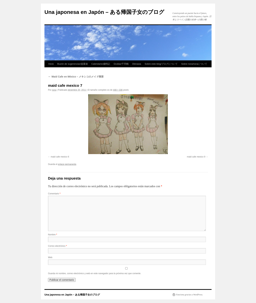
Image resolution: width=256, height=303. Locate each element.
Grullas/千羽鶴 (121, 64)
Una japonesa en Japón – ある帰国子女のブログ (104, 12)
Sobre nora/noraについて (194, 64)
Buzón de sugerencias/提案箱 (72, 64)
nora (54, 90)
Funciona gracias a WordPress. (189, 294)
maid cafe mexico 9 (196, 157)
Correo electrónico (57, 246)
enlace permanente (67, 164)
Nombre (52, 234)
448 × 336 (118, 90)
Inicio (51, 64)
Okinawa (136, 64)
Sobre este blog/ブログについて (161, 64)
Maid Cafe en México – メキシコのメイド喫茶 (76, 76)
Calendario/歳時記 (100, 64)
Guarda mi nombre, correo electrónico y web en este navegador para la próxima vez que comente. (94, 273)
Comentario (54, 193)
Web (50, 257)
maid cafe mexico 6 (60, 157)
